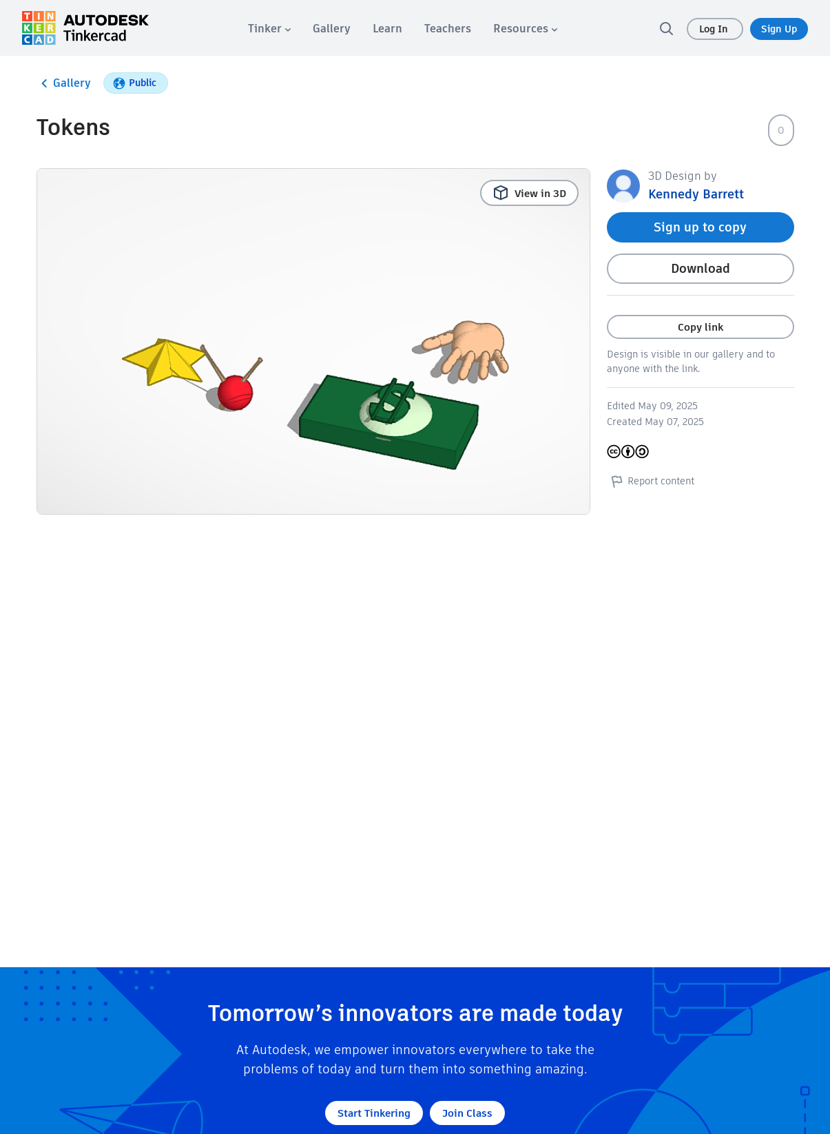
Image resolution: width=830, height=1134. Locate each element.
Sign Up (779, 29)
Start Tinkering (374, 1113)
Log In (715, 29)
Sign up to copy (700, 227)
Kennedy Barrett (696, 194)
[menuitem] (269, 28)
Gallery (64, 83)
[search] (666, 28)
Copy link (700, 327)
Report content (650, 481)
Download (700, 268)
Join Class (467, 1113)
